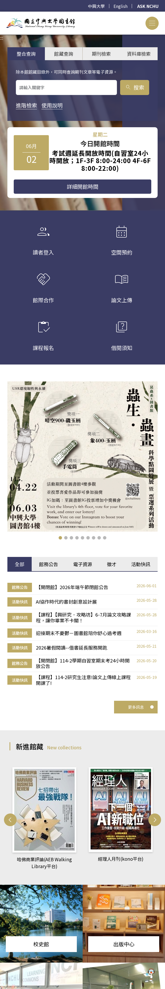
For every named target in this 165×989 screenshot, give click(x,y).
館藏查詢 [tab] (63, 53)
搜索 (134, 87)
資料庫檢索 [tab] (139, 53)
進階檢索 (26, 105)
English (121, 6)
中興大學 (96, 6)
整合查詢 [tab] (26, 53)
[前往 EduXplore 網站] (150, 974)
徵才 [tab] (111, 564)
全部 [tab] (19, 564)
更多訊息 (141, 707)
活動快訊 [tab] (140, 564)
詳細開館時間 (82, 186)
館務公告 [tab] (48, 564)
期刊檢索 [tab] (101, 53)
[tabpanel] (82, 634)
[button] (60, 538)
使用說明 (52, 105)
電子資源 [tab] (82, 564)
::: (1, 15)
